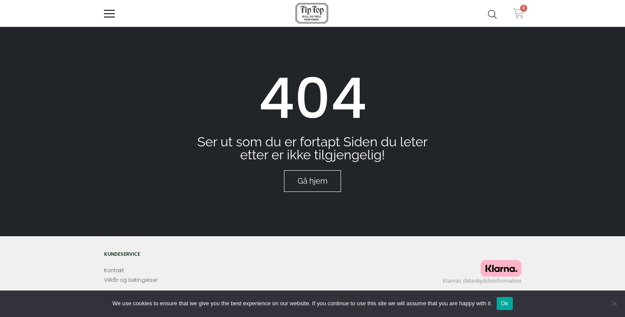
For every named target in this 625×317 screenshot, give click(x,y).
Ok (504, 303)
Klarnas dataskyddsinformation (482, 280)
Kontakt (114, 270)
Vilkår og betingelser (130, 280)
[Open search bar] (492, 13)
